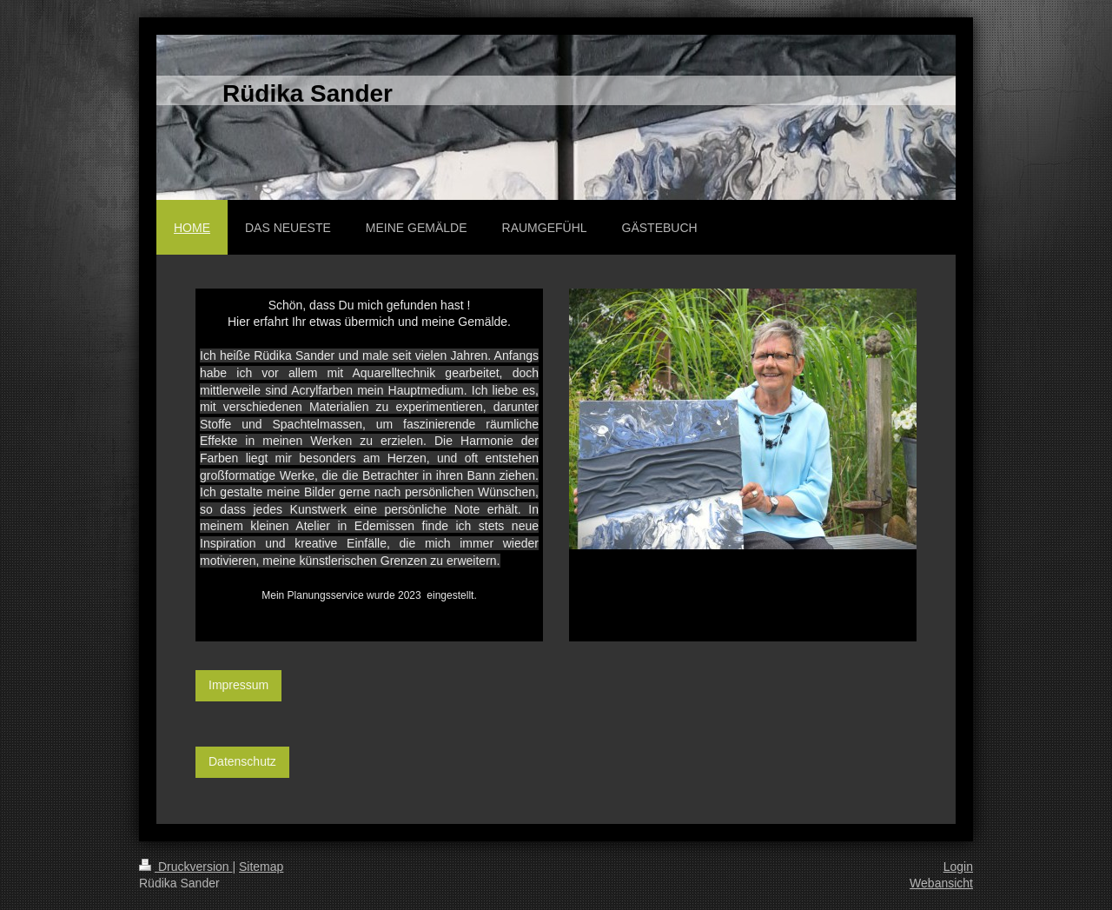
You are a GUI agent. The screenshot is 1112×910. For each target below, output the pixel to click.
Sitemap (261, 866)
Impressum (238, 685)
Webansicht (941, 883)
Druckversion (185, 866)
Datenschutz (242, 761)
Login (958, 866)
